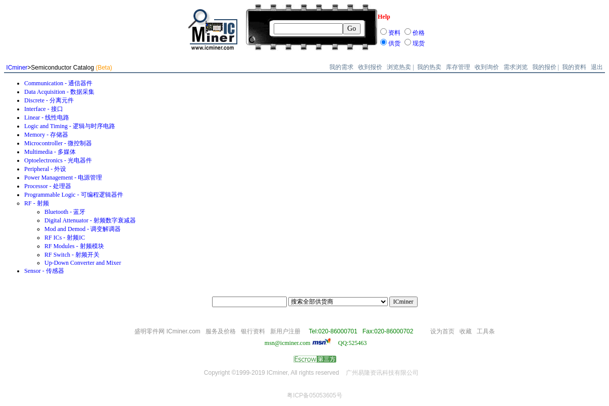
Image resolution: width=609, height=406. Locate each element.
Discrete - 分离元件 (49, 100)
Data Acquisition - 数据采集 (59, 91)
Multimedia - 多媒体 (50, 151)
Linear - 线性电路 (46, 117)
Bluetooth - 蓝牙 (64, 211)
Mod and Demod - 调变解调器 (82, 229)
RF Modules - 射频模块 (74, 246)
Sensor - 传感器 (44, 270)
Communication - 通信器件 (58, 83)
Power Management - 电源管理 (63, 177)
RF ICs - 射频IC (64, 237)
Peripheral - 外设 (45, 168)
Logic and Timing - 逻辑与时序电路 (69, 126)
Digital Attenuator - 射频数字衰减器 (90, 220)
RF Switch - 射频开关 (71, 254)
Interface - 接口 (43, 108)
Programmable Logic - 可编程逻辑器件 (73, 194)
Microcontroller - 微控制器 (58, 143)
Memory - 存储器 (46, 134)
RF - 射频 (36, 203)
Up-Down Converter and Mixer (82, 262)
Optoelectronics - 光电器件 (58, 160)
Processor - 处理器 (47, 186)
